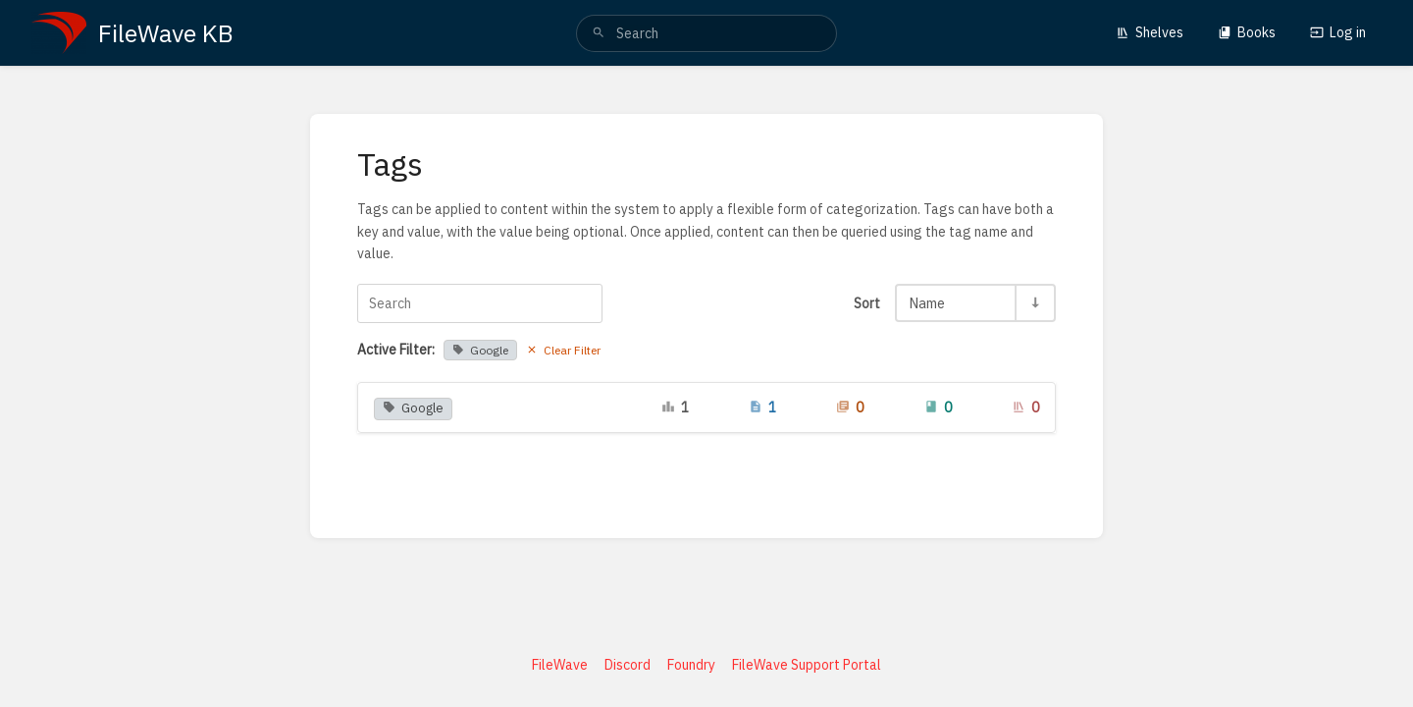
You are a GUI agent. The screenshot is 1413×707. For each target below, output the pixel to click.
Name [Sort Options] (927, 303)
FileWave (560, 665)
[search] (706, 33)
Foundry (691, 665)
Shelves (1149, 32)
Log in (1338, 32)
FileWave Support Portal (806, 665)
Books (1247, 32)
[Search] (598, 33)
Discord (627, 665)
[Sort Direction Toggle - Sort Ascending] (1034, 303)
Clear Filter (563, 350)
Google (480, 350)
